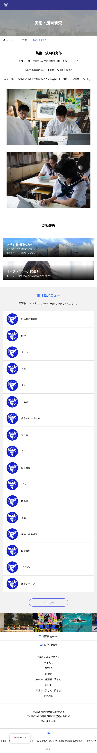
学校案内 (48, 662)
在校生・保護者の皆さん (48, 679)
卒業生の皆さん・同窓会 (48, 690)
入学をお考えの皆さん (48, 657)
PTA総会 (48, 696)
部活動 (48, 673)
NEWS (48, 668)
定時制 (48, 685)
